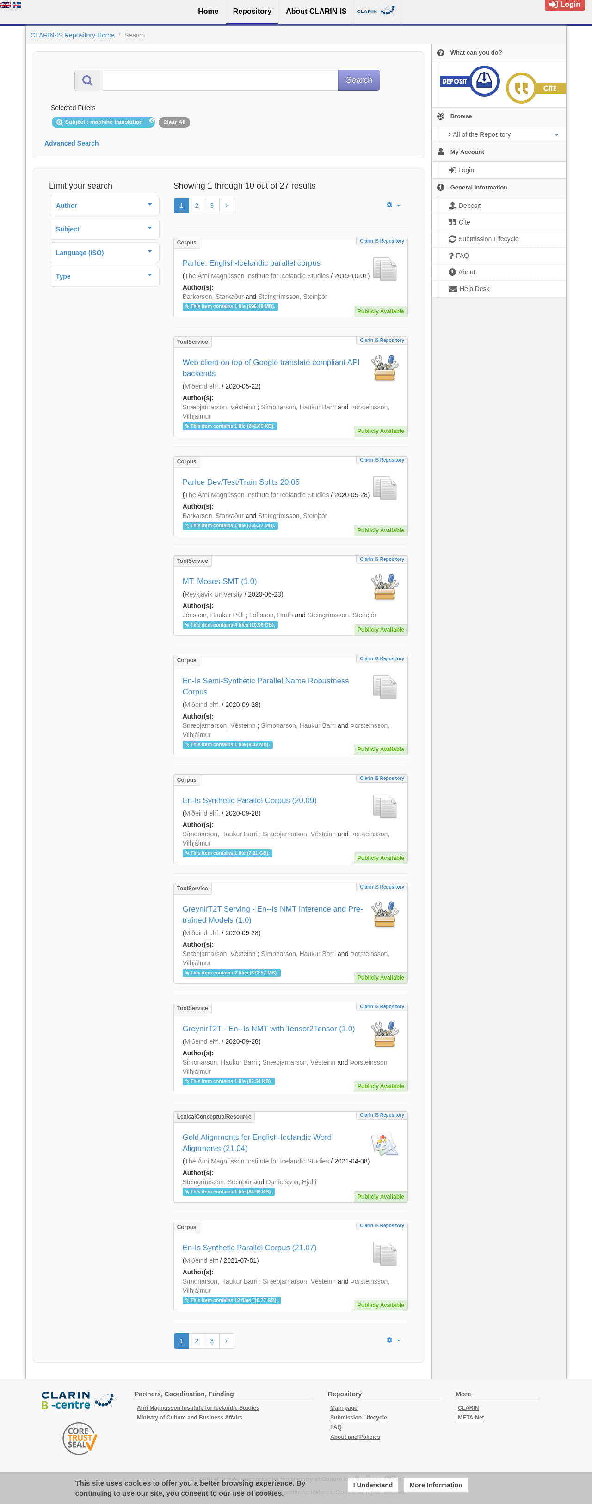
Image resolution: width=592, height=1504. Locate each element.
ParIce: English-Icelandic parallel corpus (252, 263)
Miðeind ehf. (202, 386)
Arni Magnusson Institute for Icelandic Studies (198, 1408)
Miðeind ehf (201, 1260)
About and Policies (355, 1437)
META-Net (471, 1417)
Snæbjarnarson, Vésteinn (219, 407)
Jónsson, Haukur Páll (213, 615)
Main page (344, 1408)
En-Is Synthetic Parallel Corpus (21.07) (250, 1247)
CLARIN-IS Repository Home (72, 35)
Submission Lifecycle (358, 1417)
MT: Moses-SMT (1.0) (220, 581)
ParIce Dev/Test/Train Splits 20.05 (241, 482)
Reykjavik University (213, 594)
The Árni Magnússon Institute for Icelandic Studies (257, 276)
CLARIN (468, 1408)
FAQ (336, 1427)
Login (564, 4)
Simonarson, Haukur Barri (220, 1062)
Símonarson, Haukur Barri (298, 407)
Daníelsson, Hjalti (291, 1182)
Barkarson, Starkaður (213, 296)
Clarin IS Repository (382, 241)
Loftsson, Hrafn (271, 615)
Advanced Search (71, 143)
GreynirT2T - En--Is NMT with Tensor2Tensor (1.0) (269, 1028)
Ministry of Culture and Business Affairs (189, 1417)
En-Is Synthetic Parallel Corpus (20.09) (250, 800)
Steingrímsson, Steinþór (292, 296)
